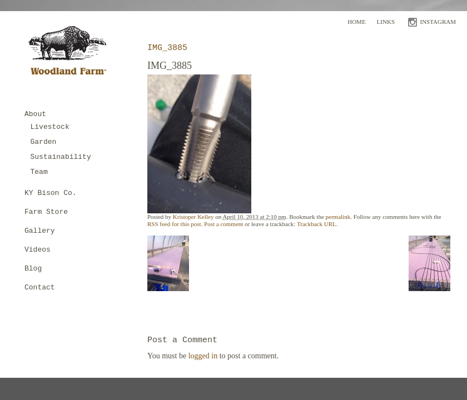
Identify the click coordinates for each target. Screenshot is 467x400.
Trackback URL (316, 224)
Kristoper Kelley (193, 216)
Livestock (50, 127)
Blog (33, 268)
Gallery (39, 231)
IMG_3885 (167, 48)
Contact (39, 287)
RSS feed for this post (174, 224)
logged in (203, 356)
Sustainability (61, 157)
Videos (37, 250)
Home (356, 21)
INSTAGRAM (438, 21)
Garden (44, 142)
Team (39, 172)
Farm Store (46, 212)
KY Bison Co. (50, 193)
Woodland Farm (71, 53)
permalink (338, 216)
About (35, 114)
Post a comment (223, 224)
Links (386, 21)
